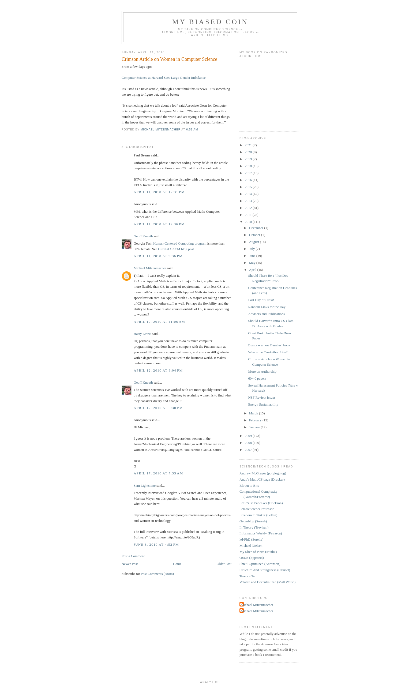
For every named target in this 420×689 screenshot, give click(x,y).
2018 (249, 166)
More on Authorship (262, 371)
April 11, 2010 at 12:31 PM (159, 192)
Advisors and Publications (266, 314)
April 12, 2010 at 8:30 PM (158, 408)
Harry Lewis (142, 334)
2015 (249, 187)
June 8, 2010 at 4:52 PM (156, 544)
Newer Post (130, 564)
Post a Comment (133, 556)
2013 (249, 201)
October (255, 235)
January (255, 427)
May (252, 263)
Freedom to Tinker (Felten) (258, 515)
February (255, 420)
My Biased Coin (210, 22)
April (253, 270)
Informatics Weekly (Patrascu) (260, 533)
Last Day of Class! (261, 300)
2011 (249, 215)
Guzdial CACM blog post (176, 249)
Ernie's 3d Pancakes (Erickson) (261, 503)
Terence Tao (247, 576)
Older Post (224, 564)
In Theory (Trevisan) (253, 527)
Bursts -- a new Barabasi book (269, 345)
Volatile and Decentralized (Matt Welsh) (267, 582)
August (254, 242)
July (252, 249)
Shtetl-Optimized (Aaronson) (259, 564)
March (254, 413)
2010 (249, 222)
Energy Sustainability (263, 404)
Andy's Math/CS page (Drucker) (262, 479)
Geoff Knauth (143, 236)
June (252, 256)
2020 (249, 152)
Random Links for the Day (266, 307)
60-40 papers (257, 378)
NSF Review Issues (261, 397)
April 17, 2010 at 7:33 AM (158, 473)
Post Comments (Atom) (157, 574)
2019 (249, 159)
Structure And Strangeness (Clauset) (264, 570)
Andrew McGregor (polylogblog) (262, 473)
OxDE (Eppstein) (251, 558)
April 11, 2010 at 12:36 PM (159, 224)
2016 (249, 180)
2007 (249, 450)
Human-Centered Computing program (180, 243)
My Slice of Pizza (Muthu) (258, 552)
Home (177, 564)
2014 (249, 194)
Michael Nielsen (250, 546)
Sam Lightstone (145, 486)
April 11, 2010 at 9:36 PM (158, 256)
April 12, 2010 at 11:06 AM (159, 322)
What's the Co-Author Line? (267, 352)
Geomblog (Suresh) (253, 521)
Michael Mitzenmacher (150, 268)
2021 (249, 145)
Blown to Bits (249, 486)
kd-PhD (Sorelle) (251, 539)
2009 (249, 436)
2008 (249, 443)
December (256, 228)
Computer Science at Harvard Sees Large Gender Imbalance (163, 78)
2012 (249, 208)
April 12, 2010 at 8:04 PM (158, 370)
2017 (249, 173)
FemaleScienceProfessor (256, 509)
